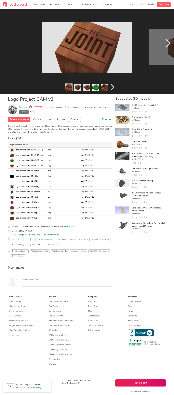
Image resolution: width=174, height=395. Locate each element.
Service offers (55, 311)
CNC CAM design (139, 142)
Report (106, 119)
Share (61, 119)
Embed (74, 119)
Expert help (133, 321)
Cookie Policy (35, 388)
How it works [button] (15, 297)
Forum (130, 311)
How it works (15, 301)
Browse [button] (52, 297)
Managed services (17, 306)
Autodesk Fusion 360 (39, 251)
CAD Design (18, 235)
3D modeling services (18, 321)
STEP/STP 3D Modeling (99, 251)
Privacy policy (94, 330)
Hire (31, 112)
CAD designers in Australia (60, 354)
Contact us (93, 321)
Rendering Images (19, 251)
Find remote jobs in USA (59, 326)
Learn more (69, 227)
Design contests (16, 311)
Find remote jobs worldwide (61, 321)
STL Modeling (18, 256)
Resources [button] (132, 297)
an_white (138, 144)
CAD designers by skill (58, 335)
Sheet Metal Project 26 (142, 129)
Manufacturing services (19, 330)
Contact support (135, 301)
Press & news (94, 306)
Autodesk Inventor (78, 251)
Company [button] (92, 297)
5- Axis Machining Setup (142, 181)
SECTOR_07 (139, 159)
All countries (54, 359)
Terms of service (95, 326)
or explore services (140, 391)
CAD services (15, 316)
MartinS (137, 184)
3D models (53, 330)
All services (14, 335)
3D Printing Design (33, 235)
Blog (130, 306)
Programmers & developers (21, 326)
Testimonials (93, 316)
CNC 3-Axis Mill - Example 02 (145, 105)
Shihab (23, 107)
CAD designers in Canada (60, 345)
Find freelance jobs (57, 306)
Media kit (92, 311)
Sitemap (52, 364)
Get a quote (164, 4)
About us (92, 301)
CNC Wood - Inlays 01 (141, 117)
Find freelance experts (58, 301)
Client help (132, 316)
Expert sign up (134, 326)
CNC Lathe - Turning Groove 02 (145, 169)
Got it (10, 386)
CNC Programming (51, 235)
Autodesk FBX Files (60, 251)
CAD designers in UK (58, 350)
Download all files (19, 119)
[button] (54, 4)
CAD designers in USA (59, 340)
